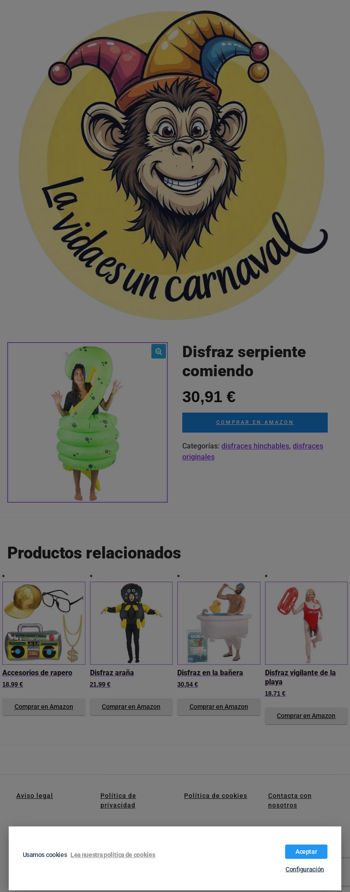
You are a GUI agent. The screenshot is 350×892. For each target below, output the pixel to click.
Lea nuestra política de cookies (112, 854)
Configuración (304, 869)
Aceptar (306, 851)
